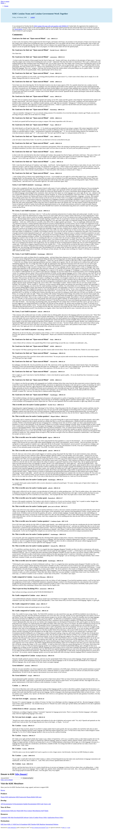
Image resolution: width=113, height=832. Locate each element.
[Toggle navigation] (5, 3)
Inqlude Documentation (30, 804)
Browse (3, 790)
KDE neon (38, 797)
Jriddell (33, 17)
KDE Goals (40, 804)
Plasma (3, 797)
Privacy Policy (43, 817)
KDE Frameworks (21, 797)
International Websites (52, 824)
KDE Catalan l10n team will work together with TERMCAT (51, 26)
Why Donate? (21, 774)
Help (12, 817)
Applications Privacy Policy (55, 817)
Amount (3, 778)
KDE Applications (10, 797)
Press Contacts (28, 810)
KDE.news (13, 810)
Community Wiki (6, 817)
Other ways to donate (7, 780)
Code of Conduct (34, 817)
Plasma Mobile (31, 797)
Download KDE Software (21, 817)
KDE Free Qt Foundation (20, 824)
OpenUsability (18, 29)
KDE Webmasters (12, 827)
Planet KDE (20, 810)
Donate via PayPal (28, 778)
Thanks (46, 810)
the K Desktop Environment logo (40, 827)
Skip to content (5, 1)
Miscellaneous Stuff (38, 810)
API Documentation (6, 804)
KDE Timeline (32, 824)
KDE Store (4, 824)
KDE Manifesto (40, 824)
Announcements (5, 810)
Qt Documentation (17, 804)
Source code (47, 804)
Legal (68, 827)
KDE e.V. (10, 824)
